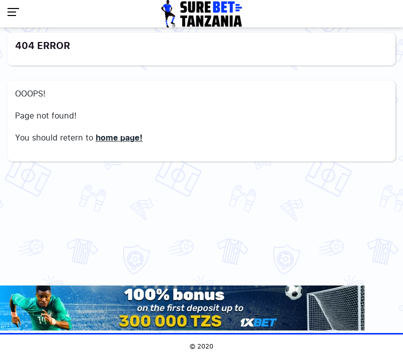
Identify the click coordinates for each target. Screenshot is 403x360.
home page (118, 138)
